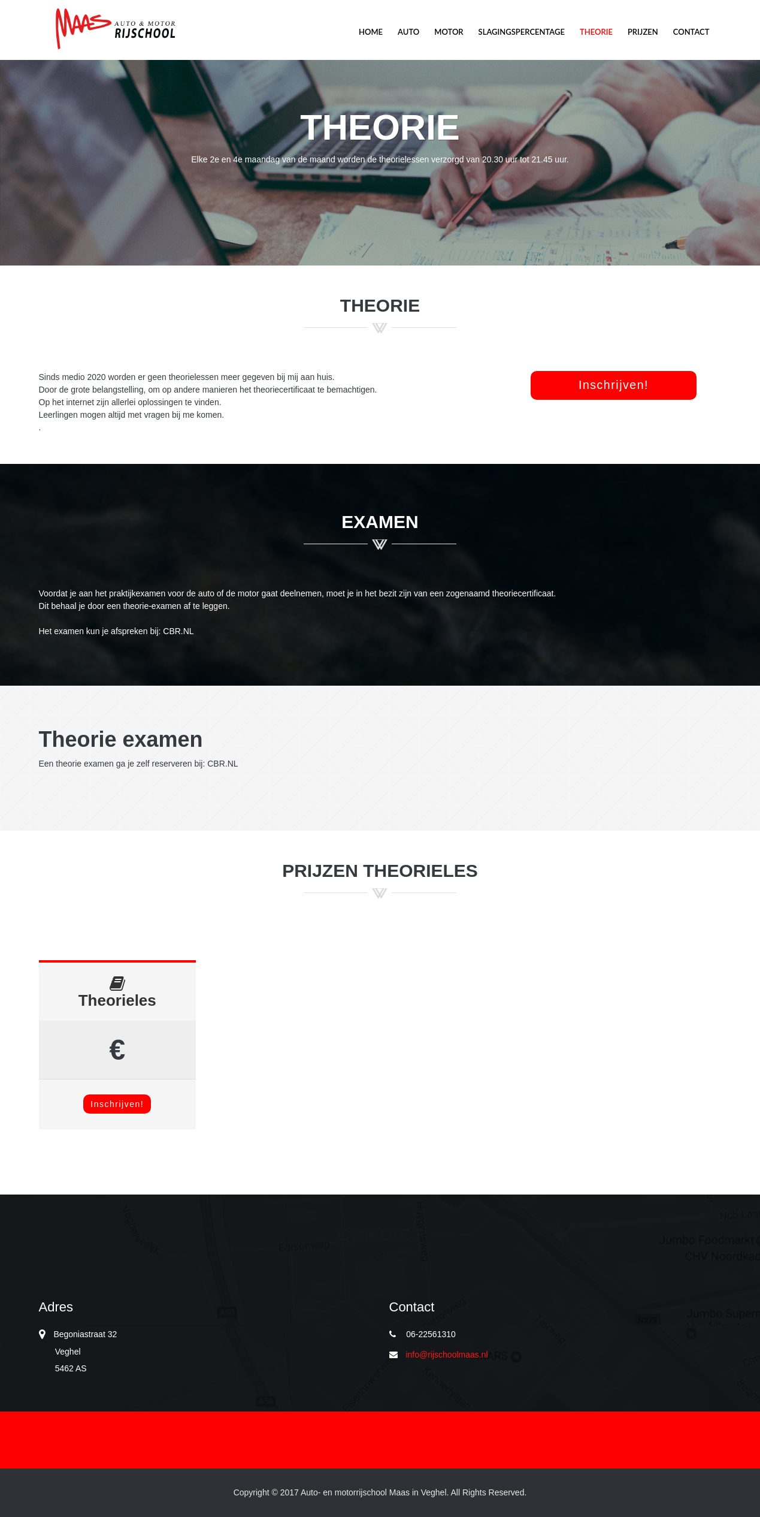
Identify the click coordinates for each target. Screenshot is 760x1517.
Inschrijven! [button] (614, 384)
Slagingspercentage (522, 32)
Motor (114, 28)
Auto (408, 32)
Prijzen (643, 32)
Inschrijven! (117, 1104)
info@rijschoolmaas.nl (446, 1354)
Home (371, 32)
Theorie (596, 32)
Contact (691, 32)
